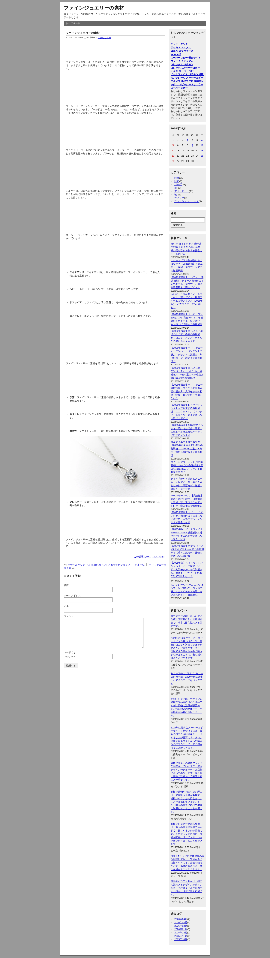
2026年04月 (180, 919)
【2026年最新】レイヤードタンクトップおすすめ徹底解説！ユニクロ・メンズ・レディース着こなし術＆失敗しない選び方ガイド (187, 411)
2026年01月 (180, 929)
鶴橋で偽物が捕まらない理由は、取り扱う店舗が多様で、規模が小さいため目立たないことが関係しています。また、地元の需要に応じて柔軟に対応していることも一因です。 (186, 801)
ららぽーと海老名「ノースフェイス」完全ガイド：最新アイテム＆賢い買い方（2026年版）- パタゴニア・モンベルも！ (187, 301)
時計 (176, 177)
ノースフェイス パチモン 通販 (187, 74)
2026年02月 (180, 925)
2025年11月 (180, 936)
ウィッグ (179, 198)
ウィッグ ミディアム (182, 61)
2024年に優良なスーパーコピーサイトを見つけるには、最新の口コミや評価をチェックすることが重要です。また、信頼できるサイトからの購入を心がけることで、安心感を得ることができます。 (187, 648)
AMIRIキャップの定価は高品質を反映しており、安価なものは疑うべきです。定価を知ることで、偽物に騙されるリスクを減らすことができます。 (187, 862)
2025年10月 (180, 939)
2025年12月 (180, 932)
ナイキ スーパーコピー (183, 71)
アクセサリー (104, 37)
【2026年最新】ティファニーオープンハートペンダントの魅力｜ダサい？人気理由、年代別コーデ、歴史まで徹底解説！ (187, 354)
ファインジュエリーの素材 (94, 8)
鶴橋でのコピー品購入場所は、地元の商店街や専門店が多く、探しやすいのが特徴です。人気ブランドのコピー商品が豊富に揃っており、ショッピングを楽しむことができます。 (186, 833)
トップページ (73, 23)
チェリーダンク (179, 44)
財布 (176, 181)
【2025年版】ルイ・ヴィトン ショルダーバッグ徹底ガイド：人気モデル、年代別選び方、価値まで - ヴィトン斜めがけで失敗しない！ (187, 569)
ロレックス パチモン (182, 64)
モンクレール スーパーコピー (187, 77)
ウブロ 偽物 (192, 81)
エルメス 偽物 (178, 81)
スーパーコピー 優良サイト (186, 57)
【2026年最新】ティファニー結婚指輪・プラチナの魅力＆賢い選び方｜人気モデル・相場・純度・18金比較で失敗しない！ (187, 391)
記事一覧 (140, 564)
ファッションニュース (186, 201)
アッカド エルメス (181, 47)
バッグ (178, 184)
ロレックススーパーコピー (185, 67)
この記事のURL (142, 556)
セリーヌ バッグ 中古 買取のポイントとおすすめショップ (98, 564)
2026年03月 (180, 922)
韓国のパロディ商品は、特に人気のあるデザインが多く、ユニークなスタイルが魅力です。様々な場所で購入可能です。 (186, 888)
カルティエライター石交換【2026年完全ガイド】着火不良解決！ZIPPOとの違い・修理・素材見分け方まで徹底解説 (187, 448)
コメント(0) (158, 556)
